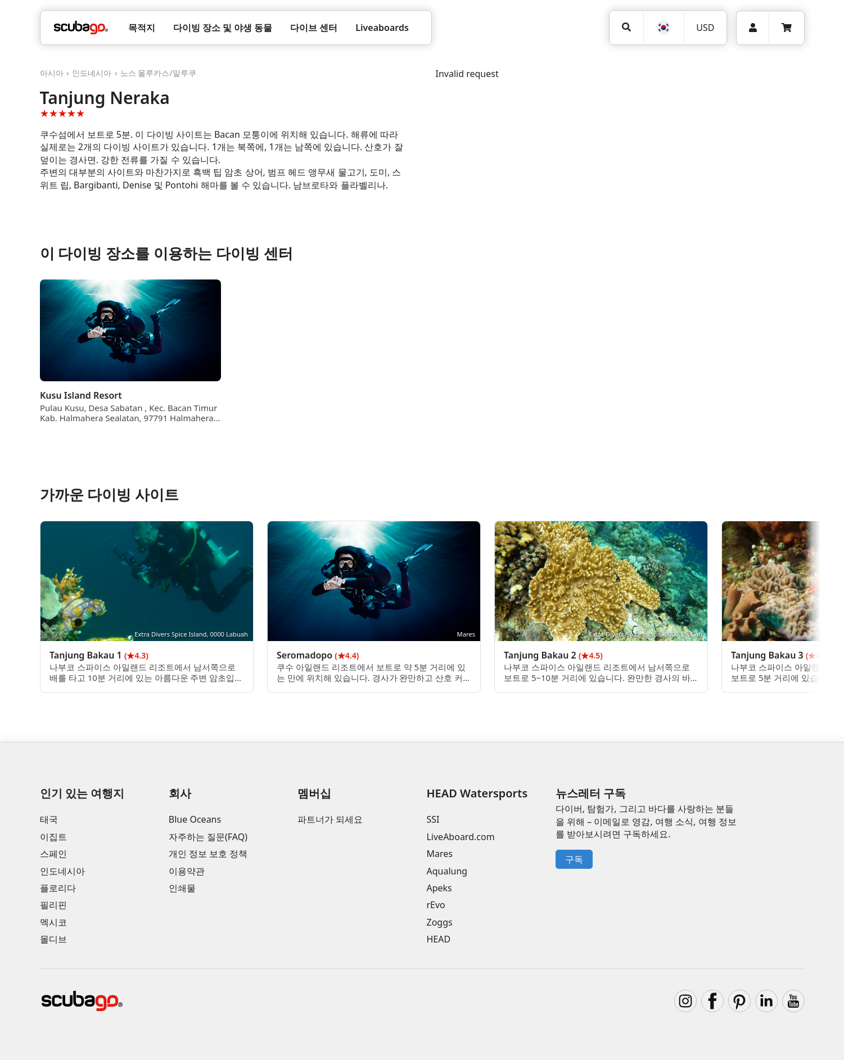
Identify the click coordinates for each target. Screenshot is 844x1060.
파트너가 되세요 (330, 819)
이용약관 (187, 871)
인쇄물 (182, 888)
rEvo (435, 905)
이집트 (53, 837)
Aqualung (446, 871)
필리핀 (53, 905)
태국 (49, 819)
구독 (574, 859)
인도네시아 (91, 72)
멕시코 (53, 922)
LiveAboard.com (460, 837)
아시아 (52, 72)
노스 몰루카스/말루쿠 (158, 72)
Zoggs (439, 922)
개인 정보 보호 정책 (208, 853)
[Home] (81, 27)
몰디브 (53, 939)
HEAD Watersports (476, 793)
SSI (432, 819)
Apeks (439, 888)
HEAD (438, 939)
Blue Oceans (195, 819)
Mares (439, 853)
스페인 (53, 853)
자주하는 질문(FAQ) (208, 837)
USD (705, 27)
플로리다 (58, 888)
